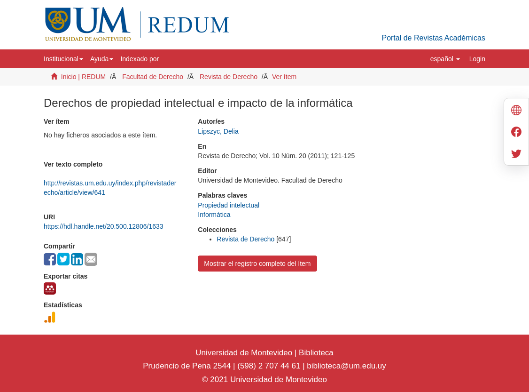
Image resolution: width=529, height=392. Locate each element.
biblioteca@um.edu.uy (346, 365)
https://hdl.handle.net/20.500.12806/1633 (103, 226)
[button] (63, 59)
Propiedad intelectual (228, 205)
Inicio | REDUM (83, 76)
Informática (214, 214)
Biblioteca (314, 352)
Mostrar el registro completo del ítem (257, 263)
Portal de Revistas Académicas (433, 38)
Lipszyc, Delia (218, 131)
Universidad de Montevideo (245, 352)
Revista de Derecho (228, 76)
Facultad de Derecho (152, 76)
